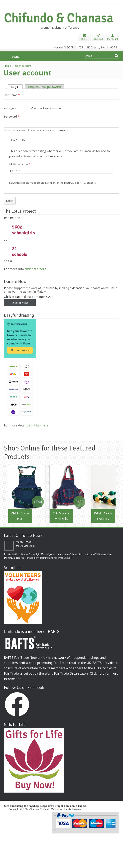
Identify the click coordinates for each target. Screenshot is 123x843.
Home (7, 66)
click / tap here (35, 269)
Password (11, 116)
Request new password (44, 87)
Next (119, 496)
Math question (19, 164)
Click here (97, 673)
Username (12, 95)
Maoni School (24, 542)
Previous (3, 496)
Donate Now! (20, 302)
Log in (17, 87)
